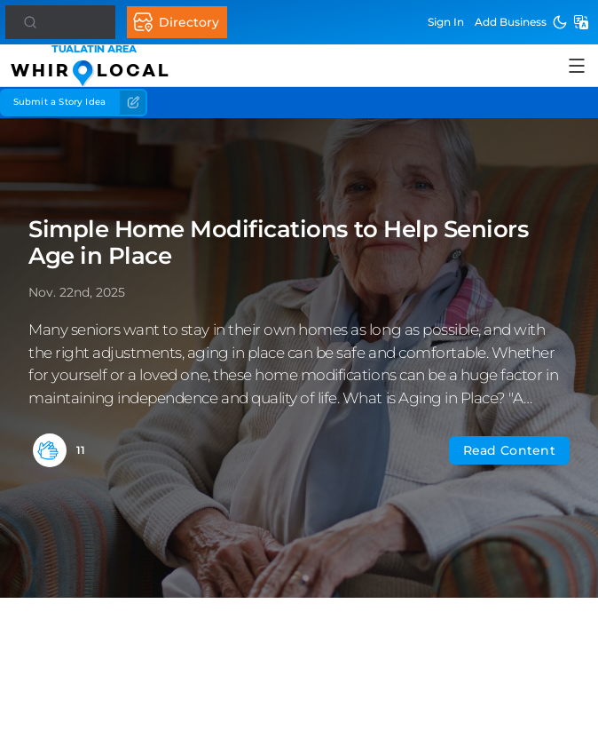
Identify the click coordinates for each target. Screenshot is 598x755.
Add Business (511, 21)
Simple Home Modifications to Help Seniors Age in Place (278, 242)
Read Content (509, 450)
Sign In (446, 21)
